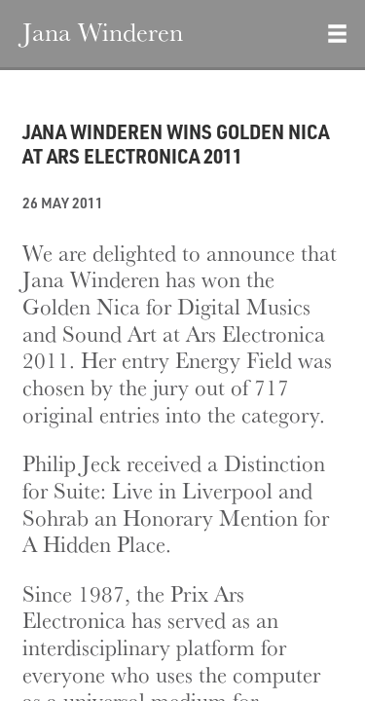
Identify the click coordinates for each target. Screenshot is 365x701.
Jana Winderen (102, 31)
